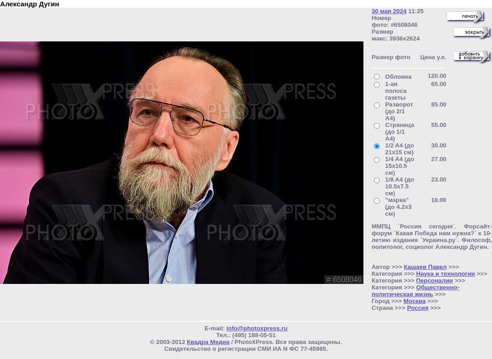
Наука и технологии (445, 273)
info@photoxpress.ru (256, 328)
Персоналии (434, 280)
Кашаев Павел (425, 266)
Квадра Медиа (208, 342)
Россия (417, 307)
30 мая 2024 (389, 11)
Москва (414, 301)
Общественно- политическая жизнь (415, 291)
